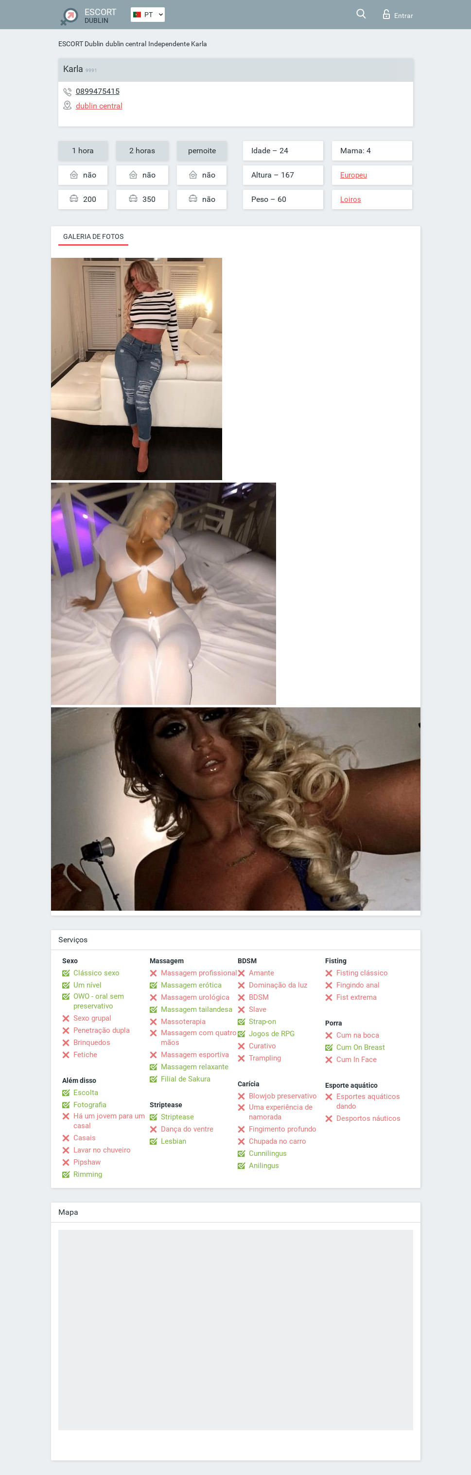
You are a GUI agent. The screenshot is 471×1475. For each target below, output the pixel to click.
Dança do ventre (187, 1129)
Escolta (85, 1092)
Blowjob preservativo (283, 1096)
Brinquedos (91, 1042)
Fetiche (85, 1054)
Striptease (177, 1117)
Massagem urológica (195, 997)
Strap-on (262, 1021)
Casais (84, 1137)
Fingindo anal (358, 985)
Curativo (262, 1046)
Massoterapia (183, 1021)
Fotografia (89, 1104)
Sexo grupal (92, 1018)
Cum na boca (357, 1035)
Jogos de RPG (272, 1033)
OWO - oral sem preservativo (98, 1001)
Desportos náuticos (368, 1118)
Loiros (350, 199)
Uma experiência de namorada (281, 1112)
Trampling (265, 1058)
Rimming (87, 1174)
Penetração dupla (101, 1030)
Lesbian (173, 1141)
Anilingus (264, 1165)
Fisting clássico (362, 973)
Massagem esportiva (195, 1054)
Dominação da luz (278, 985)
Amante (261, 973)
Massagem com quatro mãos (199, 1037)
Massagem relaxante (194, 1066)
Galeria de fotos (93, 236)
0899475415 (98, 91)
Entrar (398, 14)
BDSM (259, 997)
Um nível (87, 985)
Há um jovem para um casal (109, 1121)
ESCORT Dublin (81, 44)
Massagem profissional (199, 973)
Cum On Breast (360, 1047)
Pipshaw (87, 1162)
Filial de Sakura (185, 1079)
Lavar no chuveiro (102, 1150)
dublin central (125, 44)
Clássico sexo (96, 973)
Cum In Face (356, 1059)
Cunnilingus (268, 1153)
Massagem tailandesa (196, 1009)
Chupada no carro (277, 1141)
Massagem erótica (191, 985)
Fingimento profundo (282, 1129)
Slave (257, 1009)
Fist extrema (356, 997)
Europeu (353, 175)
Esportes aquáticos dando (368, 1101)
